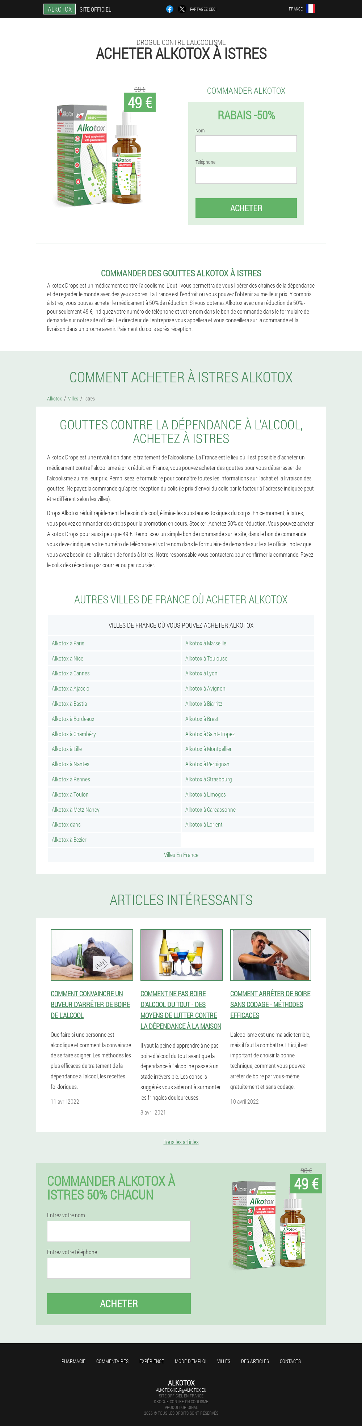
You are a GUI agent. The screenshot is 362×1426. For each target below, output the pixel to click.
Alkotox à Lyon (201, 673)
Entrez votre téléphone (72, 1252)
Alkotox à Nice (67, 658)
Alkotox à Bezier (69, 839)
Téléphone (205, 162)
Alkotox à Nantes (70, 764)
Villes (223, 1361)
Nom (200, 130)
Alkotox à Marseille (205, 643)
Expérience (151, 1361)
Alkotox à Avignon (205, 688)
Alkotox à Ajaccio (70, 688)
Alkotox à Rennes (71, 779)
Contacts (290, 1361)
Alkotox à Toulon (70, 794)
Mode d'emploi (190, 1361)
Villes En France (181, 854)
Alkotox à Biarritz (203, 703)
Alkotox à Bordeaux (73, 718)
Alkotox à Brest (202, 718)
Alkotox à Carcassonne (210, 809)
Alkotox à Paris (68, 643)
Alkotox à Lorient (204, 824)
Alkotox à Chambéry (74, 734)
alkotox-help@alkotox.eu (181, 1390)
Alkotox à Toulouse (206, 658)
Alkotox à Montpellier (208, 748)
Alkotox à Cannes (71, 673)
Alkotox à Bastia (69, 703)
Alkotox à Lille (67, 748)
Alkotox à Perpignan (207, 764)
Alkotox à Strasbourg (208, 779)
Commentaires (112, 1361)
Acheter (246, 208)
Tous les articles (181, 1142)
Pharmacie (73, 1361)
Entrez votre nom (66, 1215)
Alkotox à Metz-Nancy (76, 809)
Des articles (255, 1361)
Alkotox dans (66, 824)
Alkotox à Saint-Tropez (210, 734)
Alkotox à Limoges (205, 794)
